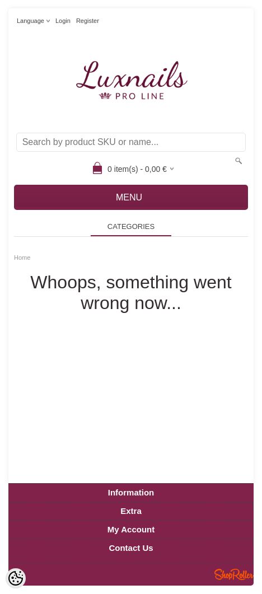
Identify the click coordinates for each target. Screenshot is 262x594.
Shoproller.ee (234, 574)
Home (22, 257)
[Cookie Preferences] (16, 578)
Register (87, 20)
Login (63, 20)
